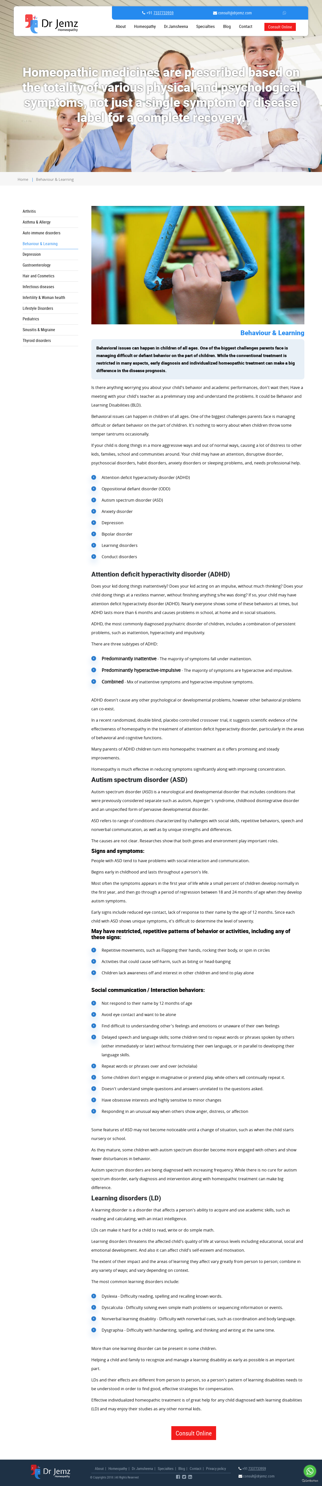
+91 (159, 13)
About (121, 26)
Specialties (205, 26)
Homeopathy (145, 26)
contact (245, 26)
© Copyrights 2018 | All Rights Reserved (114, 1477)
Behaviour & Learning (55, 179)
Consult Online (280, 26)
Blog (227, 26)
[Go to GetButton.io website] (310, 1480)
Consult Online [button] (194, 1433)
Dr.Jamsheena (176, 26)
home (23, 179)
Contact (195, 1468)
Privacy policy (216, 1468)
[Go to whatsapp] (310, 1471)
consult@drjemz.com (234, 13)
